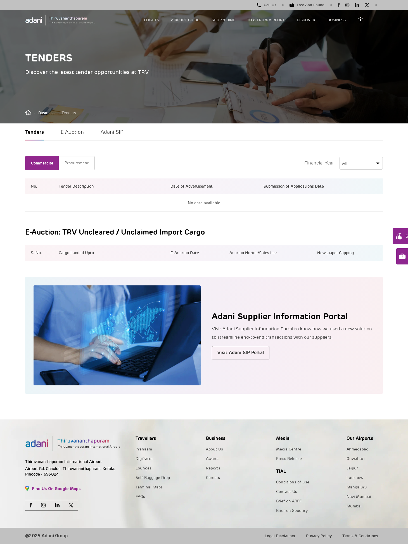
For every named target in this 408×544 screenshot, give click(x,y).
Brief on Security (292, 510)
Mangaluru (357, 487)
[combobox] (361, 163)
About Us (214, 449)
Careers (213, 477)
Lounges (143, 468)
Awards (212, 458)
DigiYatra (144, 458)
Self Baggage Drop (153, 477)
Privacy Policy (319, 536)
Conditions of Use (292, 482)
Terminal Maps (149, 487)
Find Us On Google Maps (53, 488)
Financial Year (319, 163)
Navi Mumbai (359, 496)
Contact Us (286, 491)
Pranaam (144, 449)
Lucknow (355, 477)
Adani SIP (112, 132)
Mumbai (354, 506)
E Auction (72, 132)
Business (46, 113)
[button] (154, 20)
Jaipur (352, 468)
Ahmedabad (357, 449)
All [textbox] (344, 163)
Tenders (34, 132)
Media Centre (288, 449)
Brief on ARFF (289, 501)
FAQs (140, 496)
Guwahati (356, 458)
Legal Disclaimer (280, 536)
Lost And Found (307, 5)
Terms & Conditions (360, 536)
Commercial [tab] (42, 163)
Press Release (289, 458)
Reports (213, 468)
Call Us (266, 5)
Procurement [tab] (77, 163)
